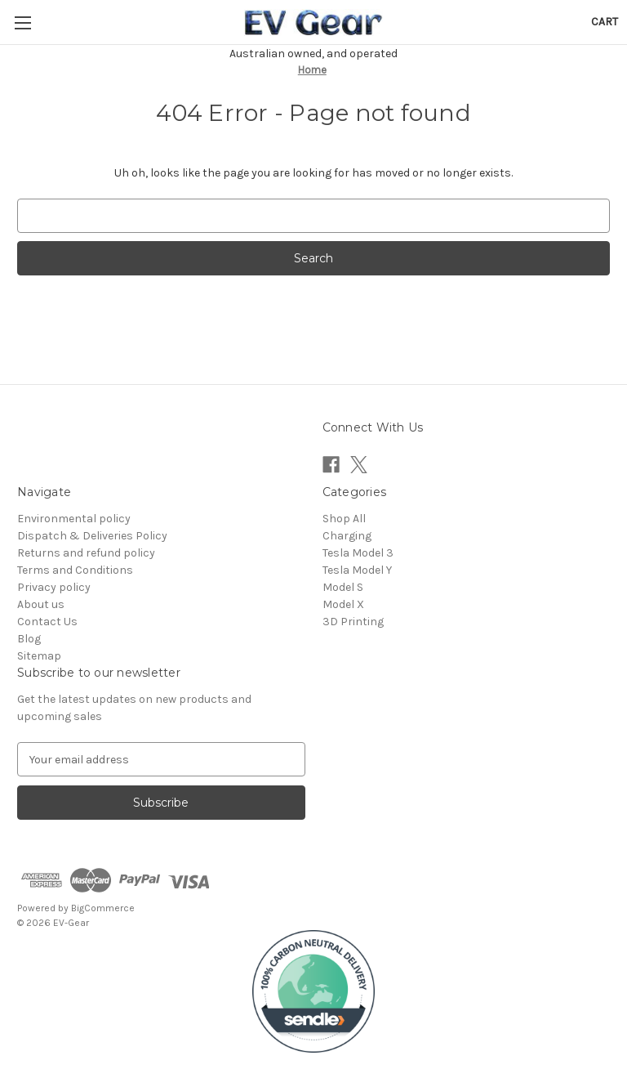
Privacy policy (54, 587)
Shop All (344, 519)
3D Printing (353, 621)
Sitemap (39, 656)
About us (40, 604)
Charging (346, 536)
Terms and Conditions (75, 570)
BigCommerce (103, 908)
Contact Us (47, 621)
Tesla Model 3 (358, 553)
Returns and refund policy (86, 553)
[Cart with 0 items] (604, 22)
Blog (29, 639)
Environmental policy (74, 519)
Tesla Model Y (357, 570)
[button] (314, 991)
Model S (342, 587)
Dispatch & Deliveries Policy (92, 536)
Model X (343, 604)
